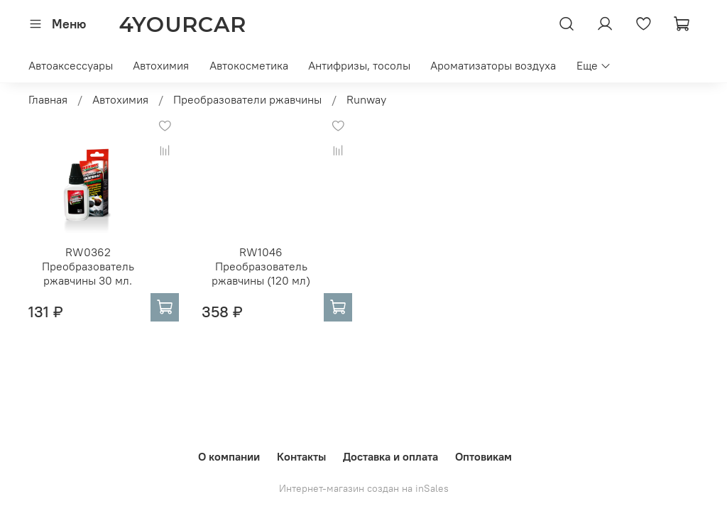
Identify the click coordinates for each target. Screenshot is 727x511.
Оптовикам (483, 456)
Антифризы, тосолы (359, 65)
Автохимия (161, 65)
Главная (47, 99)
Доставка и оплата (390, 456)
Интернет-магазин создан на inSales (364, 488)
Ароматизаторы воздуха (493, 65)
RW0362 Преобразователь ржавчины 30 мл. (88, 266)
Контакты (301, 456)
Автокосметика (248, 65)
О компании (229, 456)
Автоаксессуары (70, 65)
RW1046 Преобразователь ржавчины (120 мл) (261, 266)
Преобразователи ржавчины (247, 99)
